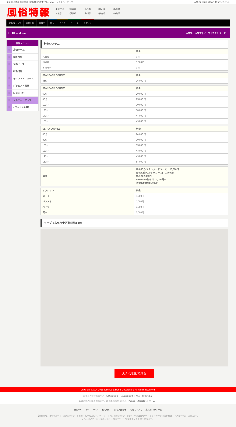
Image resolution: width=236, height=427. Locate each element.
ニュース (74, 23)
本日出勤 (30, 23)
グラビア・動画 (18, 85)
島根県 (58, 13)
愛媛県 (72, 13)
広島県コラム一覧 (153, 409)
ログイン (87, 23)
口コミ (62, 23)
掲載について (135, 409)
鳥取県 (116, 9)
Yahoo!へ (133, 401)
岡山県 (101, 9)
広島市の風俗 (112, 396)
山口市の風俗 (127, 396)
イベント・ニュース (20, 78)
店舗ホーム (16, 49)
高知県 (101, 13)
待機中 (42, 23)
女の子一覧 (16, 64)
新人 (52, 23)
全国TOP (59, 9)
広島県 (72, 9)
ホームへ (152, 401)
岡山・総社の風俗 (144, 396)
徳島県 (116, 13)
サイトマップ (92, 409)
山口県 (87, 9)
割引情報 (14, 56)
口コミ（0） (16, 92)
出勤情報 (14, 71)
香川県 (87, 13)
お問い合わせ (119, 409)
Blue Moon (19, 33)
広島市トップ (15, 23)
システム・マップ (19, 100)
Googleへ (142, 401)
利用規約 (106, 409)
